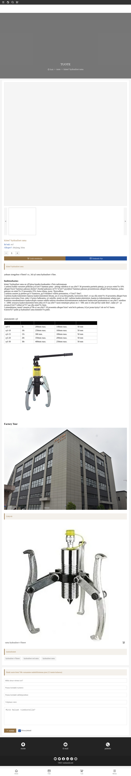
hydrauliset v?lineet (13, 658)
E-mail (65, 748)
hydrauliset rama (49, 658)
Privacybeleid (26, 730)
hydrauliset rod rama (31, 658)
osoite (23, 748)
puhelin (108, 748)
